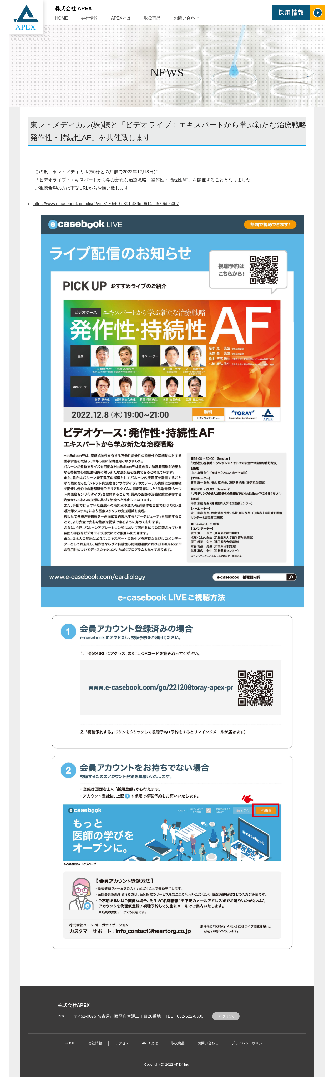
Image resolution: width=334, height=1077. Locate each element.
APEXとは (121, 18)
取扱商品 (152, 18)
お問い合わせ (186, 18)
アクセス (225, 1016)
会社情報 (89, 18)
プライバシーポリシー (248, 1043)
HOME (61, 18)
